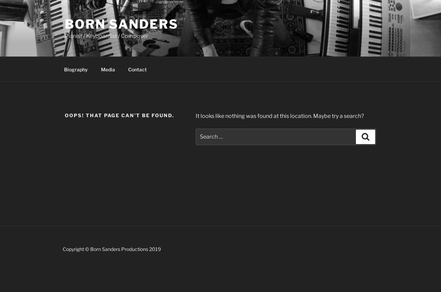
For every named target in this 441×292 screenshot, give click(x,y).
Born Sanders (121, 24)
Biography (76, 69)
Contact (137, 69)
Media (108, 69)
